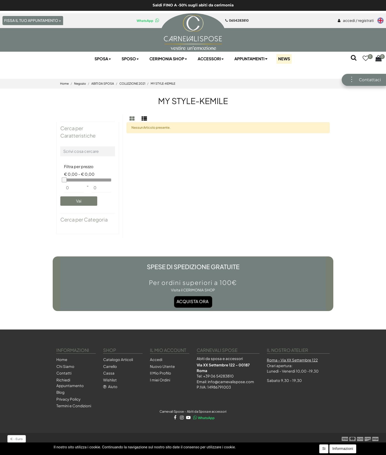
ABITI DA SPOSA (102, 83)
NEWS (284, 58)
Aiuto (110, 386)
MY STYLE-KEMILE (163, 83)
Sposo (131, 58)
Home (64, 83)
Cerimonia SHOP (168, 58)
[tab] (133, 118)
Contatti (63, 373)
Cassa (108, 373)
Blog (60, 392)
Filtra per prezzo (78, 166)
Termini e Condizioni (73, 405)
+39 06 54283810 (218, 376)
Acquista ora (192, 292)
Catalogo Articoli (118, 359)
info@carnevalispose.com (231, 381)
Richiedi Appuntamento (70, 382)
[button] (365, 58)
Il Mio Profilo (160, 373)
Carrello (110, 366)
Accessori (211, 58)
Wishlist (110, 379)
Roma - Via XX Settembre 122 (292, 360)
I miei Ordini (160, 379)
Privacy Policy (68, 399)
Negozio (80, 83)
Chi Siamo (65, 366)
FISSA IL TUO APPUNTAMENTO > (32, 20)
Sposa (103, 58)
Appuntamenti (251, 58)
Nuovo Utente (162, 366)
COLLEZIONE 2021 (132, 83)
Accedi (156, 359)
